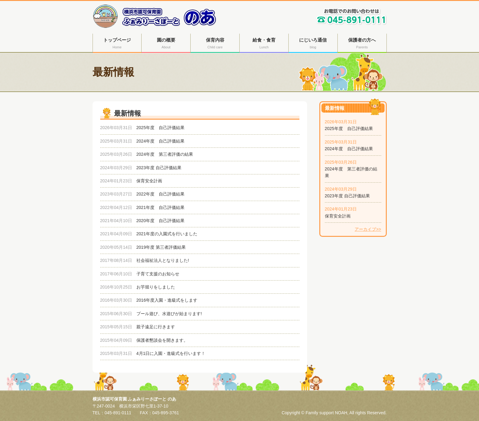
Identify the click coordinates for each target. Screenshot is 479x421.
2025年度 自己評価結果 (349, 128)
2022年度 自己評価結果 (160, 194)
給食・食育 (264, 43)
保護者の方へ (362, 43)
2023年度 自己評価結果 (347, 195)
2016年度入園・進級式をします (166, 300)
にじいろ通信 (313, 43)
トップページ (117, 43)
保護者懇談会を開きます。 (162, 340)
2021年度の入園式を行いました (166, 233)
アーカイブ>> (368, 229)
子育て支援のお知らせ (157, 273)
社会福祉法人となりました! (162, 260)
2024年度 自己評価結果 (349, 148)
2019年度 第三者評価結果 (161, 247)
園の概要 (166, 43)
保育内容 (215, 43)
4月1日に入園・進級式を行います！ (171, 353)
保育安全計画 (338, 216)
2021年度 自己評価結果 (160, 207)
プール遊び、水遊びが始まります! (169, 313)
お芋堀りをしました (155, 287)
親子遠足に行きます (155, 326)
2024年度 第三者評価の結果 (164, 154)
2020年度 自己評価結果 (160, 220)
